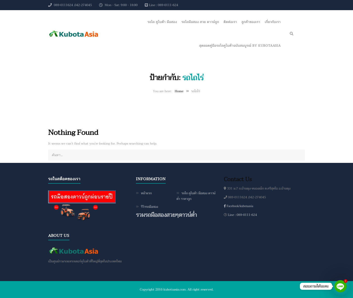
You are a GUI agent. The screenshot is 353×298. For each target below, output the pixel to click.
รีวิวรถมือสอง (149, 206)
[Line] (340, 286)
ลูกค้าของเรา (251, 22)
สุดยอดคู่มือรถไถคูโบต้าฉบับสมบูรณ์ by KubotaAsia (240, 45)
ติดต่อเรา (230, 22)
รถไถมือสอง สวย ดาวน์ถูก (200, 22)
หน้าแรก (146, 193)
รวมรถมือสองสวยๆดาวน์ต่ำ (166, 215)
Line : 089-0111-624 (242, 214)
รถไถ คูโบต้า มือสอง (162, 22)
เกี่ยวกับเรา (273, 22)
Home (179, 91)
